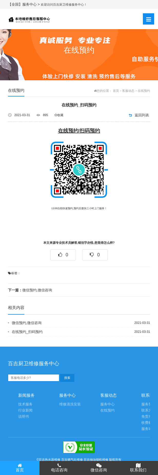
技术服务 (25, 404)
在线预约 (144, 90)
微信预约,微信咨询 (30, 290)
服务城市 (148, 429)
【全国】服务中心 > (24, 4)
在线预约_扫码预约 (27, 332)
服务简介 (148, 404)
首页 (116, 90)
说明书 (23, 416)
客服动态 (128, 90)
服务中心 (107, 404)
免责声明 (148, 416)
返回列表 (142, 115)
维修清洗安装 (70, 404)
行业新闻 (25, 410)
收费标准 (148, 423)
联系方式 (148, 410)
